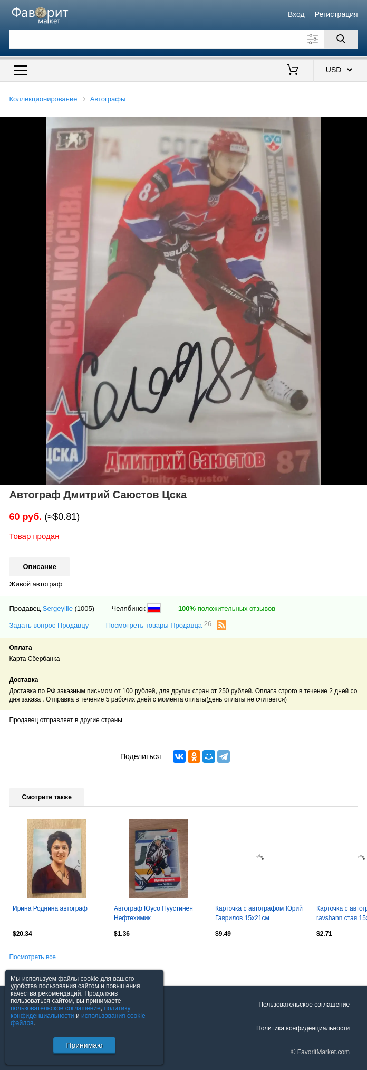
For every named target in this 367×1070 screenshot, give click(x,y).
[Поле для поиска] (183, 39)
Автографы (108, 99)
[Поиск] (341, 39)
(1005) (85, 608)
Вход (296, 14)
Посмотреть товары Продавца (159, 624)
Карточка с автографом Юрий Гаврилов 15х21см (259, 913)
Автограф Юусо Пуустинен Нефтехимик (153, 913)
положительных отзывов (226, 608)
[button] (357, 126)
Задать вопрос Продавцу (49, 625)
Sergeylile (58, 608)
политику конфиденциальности (71, 1012)
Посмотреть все (32, 957)
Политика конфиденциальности (303, 1028)
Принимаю (84, 1045)
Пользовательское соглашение (304, 1004)
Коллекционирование (43, 99)
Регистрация (336, 14)
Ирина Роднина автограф (50, 908)
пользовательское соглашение (56, 1008)
